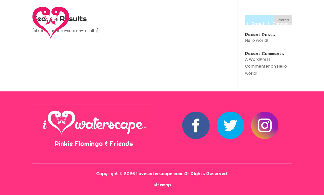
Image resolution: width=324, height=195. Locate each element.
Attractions (230, 24)
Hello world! (256, 40)
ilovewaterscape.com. (160, 174)
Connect (281, 24)
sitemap (162, 185)
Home (146, 24)
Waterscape (172, 24)
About (258, 24)
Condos (201, 24)
